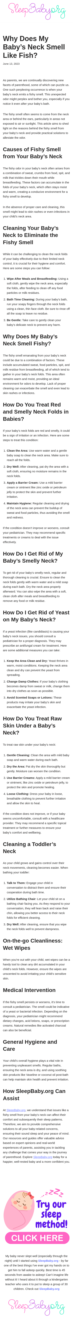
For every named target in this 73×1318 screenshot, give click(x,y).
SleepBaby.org (15, 1110)
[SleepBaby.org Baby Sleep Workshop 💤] (37, 11)
